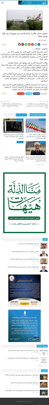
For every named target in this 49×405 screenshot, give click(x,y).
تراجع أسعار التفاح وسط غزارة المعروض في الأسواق (25, 382)
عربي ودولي (42, 119)
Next (38, 164)
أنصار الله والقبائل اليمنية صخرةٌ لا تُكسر (28, 243)
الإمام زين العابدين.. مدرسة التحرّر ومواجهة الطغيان (25, 251)
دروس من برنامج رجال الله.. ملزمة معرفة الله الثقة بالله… (23, 350)
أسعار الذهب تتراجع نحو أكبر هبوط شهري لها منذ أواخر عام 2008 (22, 375)
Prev (43, 164)
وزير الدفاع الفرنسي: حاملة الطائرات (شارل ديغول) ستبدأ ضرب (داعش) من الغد (37, 105)
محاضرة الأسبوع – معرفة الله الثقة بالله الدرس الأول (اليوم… (23, 358)
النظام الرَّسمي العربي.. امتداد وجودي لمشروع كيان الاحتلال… (23, 267)
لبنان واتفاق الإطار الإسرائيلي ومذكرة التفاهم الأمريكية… (24, 259)
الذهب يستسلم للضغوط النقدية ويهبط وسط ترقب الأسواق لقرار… (21, 390)
